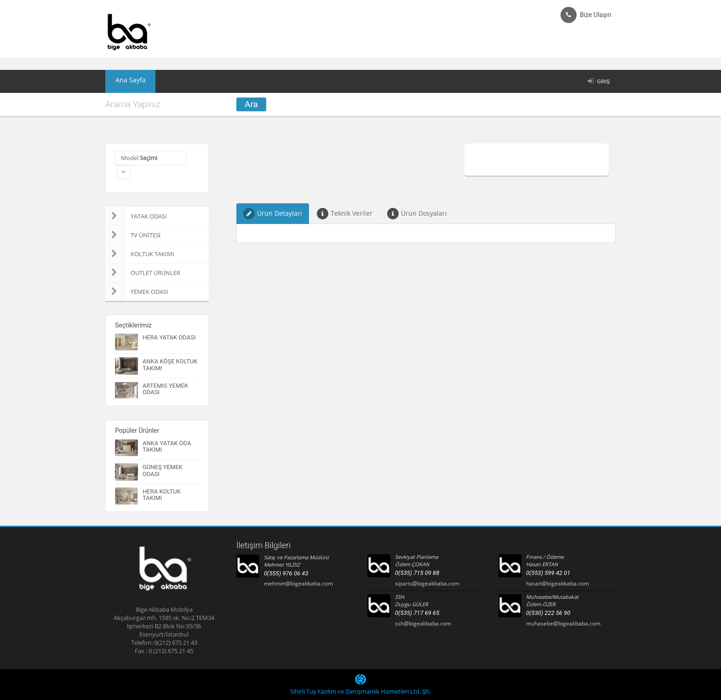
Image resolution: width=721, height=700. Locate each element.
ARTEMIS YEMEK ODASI (165, 389)
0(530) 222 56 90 (548, 612)
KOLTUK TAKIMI (139, 254)
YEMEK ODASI (136, 291)
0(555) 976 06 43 (286, 573)
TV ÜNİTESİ (132, 235)
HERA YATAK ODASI (169, 337)
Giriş (603, 81)
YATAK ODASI (136, 216)
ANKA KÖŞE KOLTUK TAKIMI (170, 364)
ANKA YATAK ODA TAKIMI (167, 446)
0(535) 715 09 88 (417, 572)
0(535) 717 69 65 (417, 612)
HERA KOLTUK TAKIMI (162, 494)
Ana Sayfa (125, 81)
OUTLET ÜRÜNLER (142, 273)
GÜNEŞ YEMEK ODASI (163, 470)
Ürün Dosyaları (417, 213)
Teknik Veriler (344, 213)
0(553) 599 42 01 (548, 572)
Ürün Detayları (272, 213)
